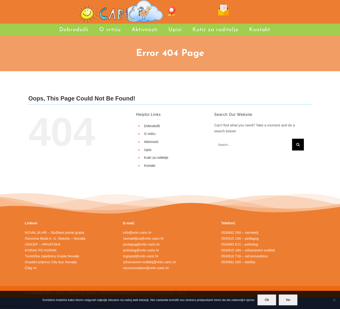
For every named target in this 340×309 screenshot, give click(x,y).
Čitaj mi (31, 268)
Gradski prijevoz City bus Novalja (51, 262)
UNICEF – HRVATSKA (42, 244)
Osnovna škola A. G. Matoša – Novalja (55, 238)
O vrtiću (149, 134)
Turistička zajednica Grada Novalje (52, 256)
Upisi (147, 150)
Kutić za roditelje (156, 157)
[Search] (298, 144)
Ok (267, 300)
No (288, 300)
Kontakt (149, 165)
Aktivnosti (151, 142)
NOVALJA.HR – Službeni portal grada (54, 232)
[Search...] (253, 144)
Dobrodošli (152, 126)
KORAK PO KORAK (41, 250)
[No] (334, 300)
